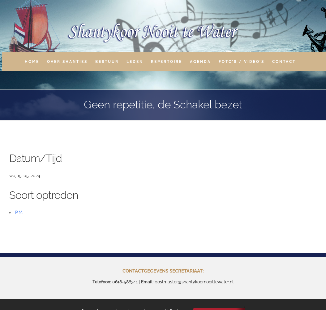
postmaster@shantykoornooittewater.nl (194, 281)
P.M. (19, 212)
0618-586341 (125, 281)
